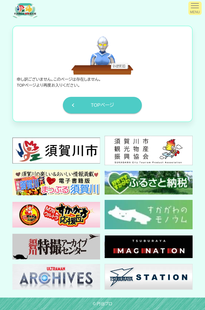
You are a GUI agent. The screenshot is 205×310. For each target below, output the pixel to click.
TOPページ (102, 105)
